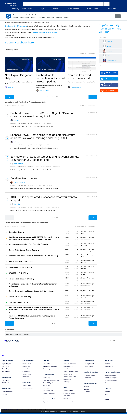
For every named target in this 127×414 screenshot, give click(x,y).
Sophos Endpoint (6, 364)
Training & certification (49, 393)
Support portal (67, 369)
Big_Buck (84, 262)
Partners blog (46, 377)
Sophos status (67, 379)
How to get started (89, 364)
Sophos (10, 87)
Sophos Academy (68, 401)
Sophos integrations (7, 391)
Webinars (86, 386)
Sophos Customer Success (71, 371)
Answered (6, 272)
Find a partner (46, 364)
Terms (11, 409)
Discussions (41, 18)
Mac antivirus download (110, 380)
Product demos (108, 366)
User (121, 3)
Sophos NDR (26, 376)
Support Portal (111, 9)
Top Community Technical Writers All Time (110, 28)
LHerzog (16, 120)
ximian (83, 274)
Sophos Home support (110, 375)
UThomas (109, 51)
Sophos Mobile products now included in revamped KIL (50, 78)
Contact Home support (110, 377)
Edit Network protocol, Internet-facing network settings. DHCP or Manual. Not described (44, 158)
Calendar (86, 389)
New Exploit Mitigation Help (18, 76)
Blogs (42, 9)
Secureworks (107, 402)
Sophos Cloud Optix (28, 388)
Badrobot (83, 257)
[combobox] (63, 4)
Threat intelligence (68, 390)
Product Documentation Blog (21, 18)
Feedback (33, 18)
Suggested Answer (6, 238)
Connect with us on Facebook (108, 84)
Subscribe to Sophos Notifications (109, 73)
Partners (55, 9)
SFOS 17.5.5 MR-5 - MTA (17, 273)
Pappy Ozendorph (19, 182)
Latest (87, 231)
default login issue (15, 232)
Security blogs (67, 398)
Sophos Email (5, 380)
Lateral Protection (15, 302)
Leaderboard (87, 377)
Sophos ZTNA (26, 366)
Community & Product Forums (21, 9)
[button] (107, 4)
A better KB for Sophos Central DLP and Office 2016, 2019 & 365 (32, 256)
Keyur (83, 233)
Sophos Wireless (27, 374)
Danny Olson (17, 204)
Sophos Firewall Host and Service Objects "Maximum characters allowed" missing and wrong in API (42, 136)
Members (66, 18)
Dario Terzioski (18, 164)
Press (106, 397)
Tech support (67, 382)
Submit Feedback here (19, 42)
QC (82, 292)
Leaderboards (50, 18)
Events (106, 394)
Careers (106, 399)
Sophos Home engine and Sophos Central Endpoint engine (30, 291)
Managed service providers (50, 366)
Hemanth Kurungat (112, 60)
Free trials (107, 364)
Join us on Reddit (108, 90)
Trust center (67, 395)
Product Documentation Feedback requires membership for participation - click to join (63, 411)
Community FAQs (88, 366)
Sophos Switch (26, 369)
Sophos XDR (5, 366)
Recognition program (89, 375)
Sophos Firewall (27, 364)
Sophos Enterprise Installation (20, 262)
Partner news (46, 385)
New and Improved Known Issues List (79, 76)
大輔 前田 (109, 41)
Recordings (87, 391)
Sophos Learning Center (70, 376)
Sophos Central (27, 385)
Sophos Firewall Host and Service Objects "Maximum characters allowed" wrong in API (42, 114)
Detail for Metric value (23, 178)
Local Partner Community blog (51, 380)
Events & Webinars (72, 9)
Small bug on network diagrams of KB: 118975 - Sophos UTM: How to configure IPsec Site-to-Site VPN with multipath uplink (34, 238)
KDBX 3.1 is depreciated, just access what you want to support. (43, 198)
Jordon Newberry (86, 251)
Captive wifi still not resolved (19, 297)
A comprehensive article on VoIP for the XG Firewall (28, 244)
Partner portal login (48, 390)
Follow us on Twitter (109, 79)
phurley (109, 46)
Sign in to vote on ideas (7, 113)
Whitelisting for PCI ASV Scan (19, 267)
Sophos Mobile (6, 371)
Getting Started (92, 9)
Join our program (47, 369)
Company (107, 391)
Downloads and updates (70, 364)
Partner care (46, 388)
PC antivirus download (110, 383)
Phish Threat (5, 383)
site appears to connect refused (20, 279)
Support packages (68, 366)
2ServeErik (84, 245)
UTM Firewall (26, 371)
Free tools (4, 394)
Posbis (108, 56)
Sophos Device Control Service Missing (23, 250)
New (117, 16)
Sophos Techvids (68, 374)
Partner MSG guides (48, 383)
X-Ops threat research (69, 393)
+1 (25, 302)
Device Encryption (7, 369)
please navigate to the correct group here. (44, 32)
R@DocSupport (44, 90)
